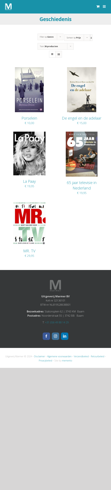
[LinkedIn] (64, 336)
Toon (49, 46)
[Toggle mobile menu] (104, 6)
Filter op (47, 37)
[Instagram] (55, 336)
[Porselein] (29, 69)
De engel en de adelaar (81, 118)
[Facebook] (46, 336)
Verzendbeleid (81, 356)
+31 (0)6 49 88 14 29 (57, 322)
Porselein (29, 118)
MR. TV (29, 250)
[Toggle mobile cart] (98, 6)
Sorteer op (74, 37)
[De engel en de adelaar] (81, 69)
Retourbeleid (97, 356)
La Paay (29, 181)
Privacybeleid (45, 360)
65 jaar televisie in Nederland (82, 185)
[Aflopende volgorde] (91, 37)
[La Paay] (29, 133)
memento (67, 360)
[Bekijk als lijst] (58, 54)
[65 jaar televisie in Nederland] (82, 133)
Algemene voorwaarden (59, 356)
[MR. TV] (29, 203)
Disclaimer (39, 356)
